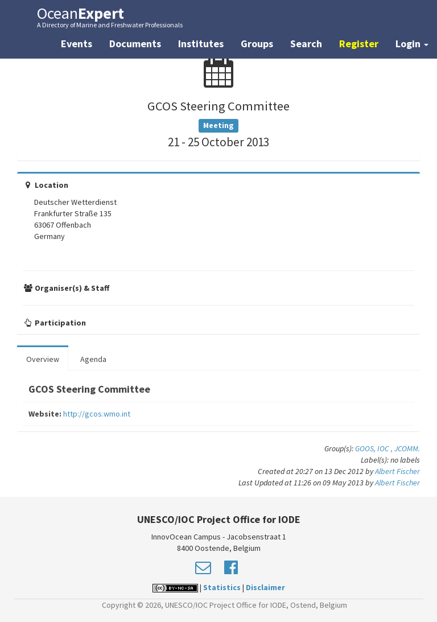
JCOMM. (407, 448)
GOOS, (366, 448)
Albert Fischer (397, 471)
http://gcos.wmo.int (96, 414)
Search (306, 43)
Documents (135, 43)
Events (76, 43)
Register (358, 43)
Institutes (201, 43)
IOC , (385, 448)
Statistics (222, 587)
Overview (42, 359)
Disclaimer (265, 587)
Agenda (93, 359)
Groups (257, 43)
